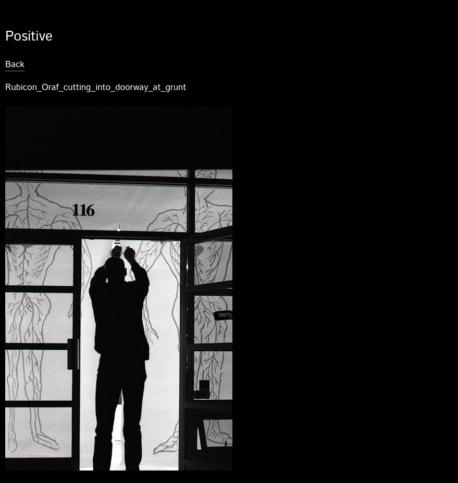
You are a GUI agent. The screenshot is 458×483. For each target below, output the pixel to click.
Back (14, 64)
